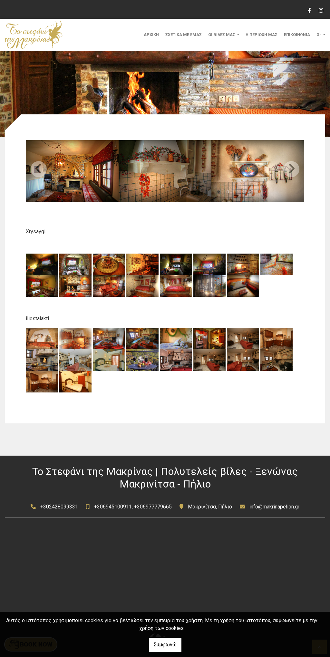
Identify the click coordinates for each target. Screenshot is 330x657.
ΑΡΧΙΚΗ (151, 34)
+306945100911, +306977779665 (133, 507)
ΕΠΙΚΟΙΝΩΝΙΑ (297, 34)
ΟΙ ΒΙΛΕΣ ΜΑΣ (222, 34)
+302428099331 (59, 507)
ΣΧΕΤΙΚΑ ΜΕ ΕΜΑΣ (183, 34)
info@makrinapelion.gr (274, 507)
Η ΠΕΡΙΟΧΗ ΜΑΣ (261, 34)
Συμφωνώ (165, 645)
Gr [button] (319, 34)
